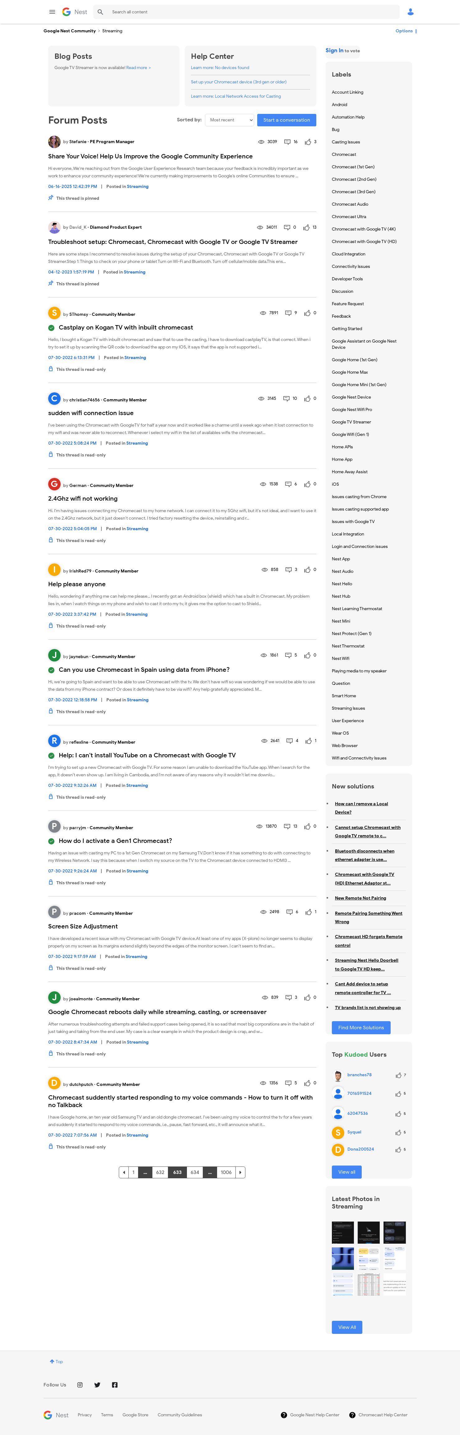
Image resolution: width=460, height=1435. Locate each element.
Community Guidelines (180, 1415)
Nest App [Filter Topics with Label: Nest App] (341, 559)
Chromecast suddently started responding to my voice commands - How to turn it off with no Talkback (180, 1101)
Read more (136, 67)
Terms (107, 1415)
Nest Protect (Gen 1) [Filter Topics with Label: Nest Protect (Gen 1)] (352, 633)
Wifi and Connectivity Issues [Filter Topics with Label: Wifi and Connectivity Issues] (359, 758)
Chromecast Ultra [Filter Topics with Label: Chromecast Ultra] (349, 216)
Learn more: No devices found (220, 67)
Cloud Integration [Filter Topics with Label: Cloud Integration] (348, 254)
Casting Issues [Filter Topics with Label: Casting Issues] (346, 142)
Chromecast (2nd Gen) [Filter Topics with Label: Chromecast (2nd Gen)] (354, 179)
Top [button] (59, 1361)
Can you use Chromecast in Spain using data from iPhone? (144, 670)
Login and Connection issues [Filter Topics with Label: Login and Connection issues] (360, 546)
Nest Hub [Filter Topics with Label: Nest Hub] (341, 596)
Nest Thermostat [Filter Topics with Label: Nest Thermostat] (348, 646)
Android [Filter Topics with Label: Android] (339, 104)
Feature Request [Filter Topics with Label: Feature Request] (348, 303)
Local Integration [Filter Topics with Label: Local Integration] (348, 534)
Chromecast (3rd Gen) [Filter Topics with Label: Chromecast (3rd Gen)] (354, 191)
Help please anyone (77, 584)
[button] (343, 1233)
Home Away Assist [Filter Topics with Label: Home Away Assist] (350, 471)
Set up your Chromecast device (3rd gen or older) (239, 82)
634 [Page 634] (195, 1172)
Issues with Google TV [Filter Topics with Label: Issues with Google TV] (353, 521)
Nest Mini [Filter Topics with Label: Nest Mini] (341, 621)
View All (347, 1327)
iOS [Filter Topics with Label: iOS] (335, 484)
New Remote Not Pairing (360, 898)
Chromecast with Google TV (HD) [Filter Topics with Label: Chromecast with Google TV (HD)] (364, 241)
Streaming (138, 186)
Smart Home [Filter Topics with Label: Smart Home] (344, 696)
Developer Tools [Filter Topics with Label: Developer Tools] (347, 279)
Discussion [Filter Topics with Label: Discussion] (342, 291)
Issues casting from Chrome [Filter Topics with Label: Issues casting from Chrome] (359, 496)
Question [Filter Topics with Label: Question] (341, 683)
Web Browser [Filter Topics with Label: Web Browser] (345, 745)
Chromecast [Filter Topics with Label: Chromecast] (344, 154)
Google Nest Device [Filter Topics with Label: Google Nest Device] (351, 397)
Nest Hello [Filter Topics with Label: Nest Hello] (342, 584)
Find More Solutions (361, 1028)
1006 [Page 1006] (226, 1172)
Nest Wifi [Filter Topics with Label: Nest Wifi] (340, 658)
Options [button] (404, 31)
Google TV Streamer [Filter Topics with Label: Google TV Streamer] (351, 422)
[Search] (246, 12)
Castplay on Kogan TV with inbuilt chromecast (126, 327)
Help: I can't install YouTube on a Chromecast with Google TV (147, 755)
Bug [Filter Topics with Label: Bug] (335, 129)
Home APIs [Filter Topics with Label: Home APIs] (342, 447)
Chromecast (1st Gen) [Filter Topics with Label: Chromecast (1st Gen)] (353, 167)
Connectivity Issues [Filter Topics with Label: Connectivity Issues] (351, 266)
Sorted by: (189, 120)
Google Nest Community (74, 12)
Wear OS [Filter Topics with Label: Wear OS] (340, 733)
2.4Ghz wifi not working (83, 498)
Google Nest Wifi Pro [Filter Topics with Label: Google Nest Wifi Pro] (352, 409)
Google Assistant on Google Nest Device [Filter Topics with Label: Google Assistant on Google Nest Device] (364, 344)
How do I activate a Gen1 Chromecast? (115, 841)
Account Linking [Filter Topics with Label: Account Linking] (347, 92)
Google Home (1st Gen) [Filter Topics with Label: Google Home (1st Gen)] (355, 359)
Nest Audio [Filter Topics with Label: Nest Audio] (342, 571)
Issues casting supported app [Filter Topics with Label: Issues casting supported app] (360, 509)
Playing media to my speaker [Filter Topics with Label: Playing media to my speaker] (359, 671)
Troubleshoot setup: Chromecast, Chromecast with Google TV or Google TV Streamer (173, 242)
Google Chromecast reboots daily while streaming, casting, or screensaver (157, 1012)
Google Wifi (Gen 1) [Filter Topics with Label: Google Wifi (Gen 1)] (350, 434)
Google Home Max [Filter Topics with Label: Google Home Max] (350, 372)
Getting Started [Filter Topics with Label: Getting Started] (347, 328)
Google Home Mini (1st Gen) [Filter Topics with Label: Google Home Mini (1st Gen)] (359, 384)
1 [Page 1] (133, 1172)
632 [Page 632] (160, 1172)
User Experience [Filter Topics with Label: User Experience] (348, 720)
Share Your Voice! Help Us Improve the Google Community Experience (150, 156)
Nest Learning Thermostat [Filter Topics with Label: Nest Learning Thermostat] (357, 608)
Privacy (85, 1415)
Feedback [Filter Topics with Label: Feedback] (341, 316)
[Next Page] (240, 1172)
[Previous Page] (124, 1172)
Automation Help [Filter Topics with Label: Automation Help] (348, 117)
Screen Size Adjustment (83, 926)
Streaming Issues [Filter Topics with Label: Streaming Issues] (348, 708)
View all (346, 1172)
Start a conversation (286, 120)
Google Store (135, 1415)
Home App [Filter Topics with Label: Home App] (342, 459)
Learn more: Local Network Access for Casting (236, 96)
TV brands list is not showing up (368, 1007)
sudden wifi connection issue (91, 413)
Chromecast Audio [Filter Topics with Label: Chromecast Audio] (350, 204)
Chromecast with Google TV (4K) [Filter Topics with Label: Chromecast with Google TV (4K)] (364, 229)
